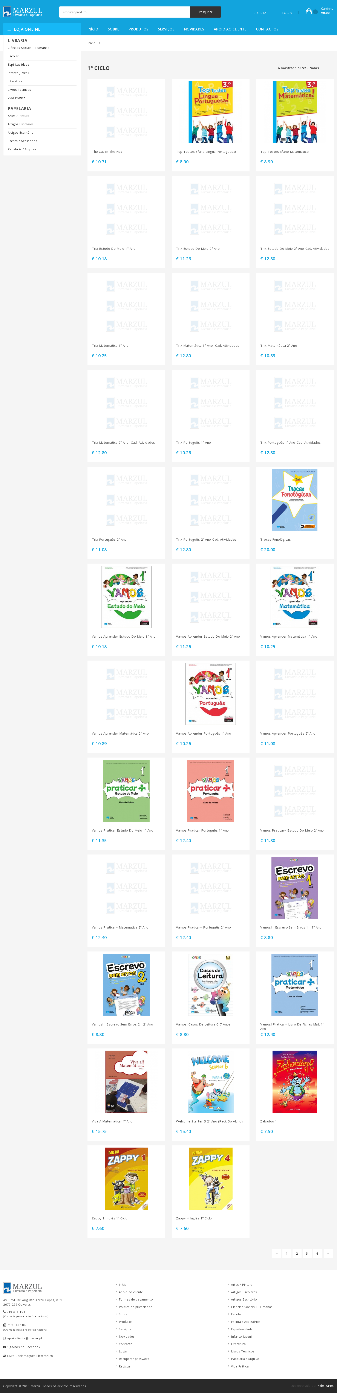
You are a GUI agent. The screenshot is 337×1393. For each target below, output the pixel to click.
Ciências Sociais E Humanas (28, 48)
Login (123, 1351)
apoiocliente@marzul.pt (22, 1338)
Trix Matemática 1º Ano (110, 345)
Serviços (166, 29)
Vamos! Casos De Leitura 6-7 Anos (203, 1024)
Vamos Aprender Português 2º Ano (288, 733)
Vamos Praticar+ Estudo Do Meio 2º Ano (292, 830)
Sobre (113, 29)
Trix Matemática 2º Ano (278, 345)
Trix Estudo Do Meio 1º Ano (113, 249)
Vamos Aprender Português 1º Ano (203, 733)
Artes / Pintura (18, 116)
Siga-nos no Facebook (21, 1347)
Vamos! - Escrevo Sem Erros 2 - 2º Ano (122, 1024)
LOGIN (287, 12)
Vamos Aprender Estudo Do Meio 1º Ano (124, 636)
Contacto (126, 1344)
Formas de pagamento (136, 1299)
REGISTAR (260, 12)
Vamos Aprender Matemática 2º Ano (120, 733)
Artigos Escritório (21, 132)
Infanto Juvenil (18, 73)
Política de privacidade (135, 1307)
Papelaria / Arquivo (22, 149)
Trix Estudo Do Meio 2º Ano (198, 249)
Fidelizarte (325, 1386)
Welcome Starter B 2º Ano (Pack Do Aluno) (209, 1121)
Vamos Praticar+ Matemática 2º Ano (120, 927)
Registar (125, 1366)
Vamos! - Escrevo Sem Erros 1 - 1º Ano (291, 927)
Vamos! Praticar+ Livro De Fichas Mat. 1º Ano (292, 1026)
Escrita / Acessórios (22, 141)
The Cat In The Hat (107, 152)
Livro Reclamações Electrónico (28, 1356)
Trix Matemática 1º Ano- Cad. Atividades (207, 345)
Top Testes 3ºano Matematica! (284, 152)
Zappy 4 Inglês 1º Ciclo (194, 1218)
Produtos (139, 29)
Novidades (194, 29)
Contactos (267, 29)
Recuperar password (134, 1359)
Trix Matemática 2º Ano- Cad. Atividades (123, 442)
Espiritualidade (18, 64)
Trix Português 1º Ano (193, 442)
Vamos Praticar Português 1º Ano (202, 830)
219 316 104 (25, 1314)
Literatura (15, 81)
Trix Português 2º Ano (109, 539)
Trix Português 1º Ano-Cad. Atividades (290, 442)
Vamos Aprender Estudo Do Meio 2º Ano (208, 636)
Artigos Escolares (21, 124)
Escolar (13, 56)
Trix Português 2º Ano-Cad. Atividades (206, 539)
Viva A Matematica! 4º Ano (112, 1121)
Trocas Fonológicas (275, 539)
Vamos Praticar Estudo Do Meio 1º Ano (122, 830)
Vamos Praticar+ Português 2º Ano (203, 927)
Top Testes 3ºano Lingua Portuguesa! (206, 152)
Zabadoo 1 (268, 1121)
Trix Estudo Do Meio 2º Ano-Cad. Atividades (294, 249)
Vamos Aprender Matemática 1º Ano (288, 636)
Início (92, 29)
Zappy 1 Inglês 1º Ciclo (110, 1218)
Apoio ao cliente (230, 29)
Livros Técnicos (19, 90)
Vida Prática (16, 98)
